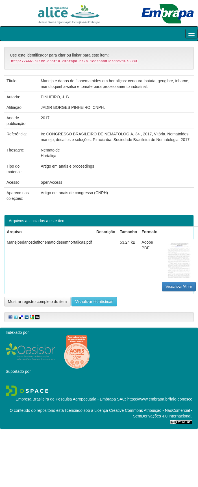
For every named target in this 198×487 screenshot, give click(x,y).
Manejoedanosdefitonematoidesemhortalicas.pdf (49, 242)
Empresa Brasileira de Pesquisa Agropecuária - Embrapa (66, 399)
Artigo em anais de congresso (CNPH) (74, 193)
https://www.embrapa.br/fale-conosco (159, 399)
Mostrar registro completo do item (37, 301)
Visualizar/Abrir (179, 286)
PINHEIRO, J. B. (55, 97)
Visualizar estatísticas (94, 301)
